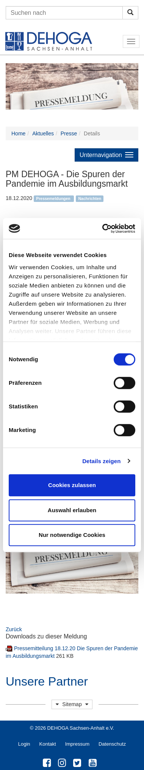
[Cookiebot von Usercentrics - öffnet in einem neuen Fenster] (102, 228)
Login (24, 744)
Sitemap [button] (72, 704)
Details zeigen (101, 461)
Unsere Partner (47, 681)
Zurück (14, 629)
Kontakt (47, 744)
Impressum (77, 744)
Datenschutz (112, 744)
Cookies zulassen (72, 485)
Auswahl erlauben (72, 510)
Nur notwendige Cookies (72, 535)
